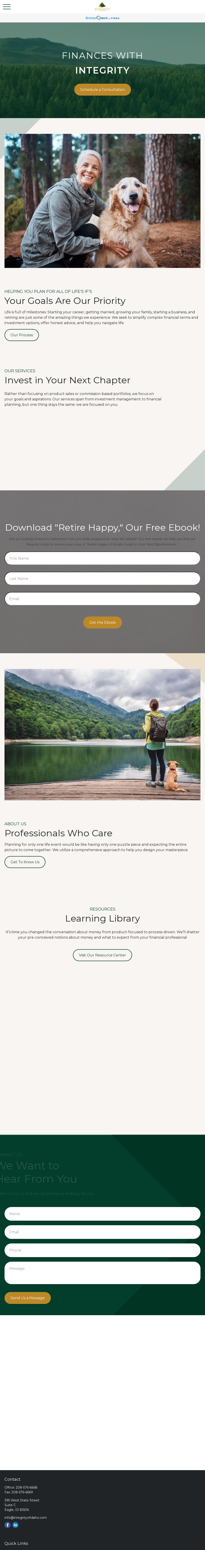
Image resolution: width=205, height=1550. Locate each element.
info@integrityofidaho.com (26, 1518)
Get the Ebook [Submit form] (102, 622)
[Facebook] (8, 1525)
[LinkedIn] (15, 1525)
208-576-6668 (26, 1487)
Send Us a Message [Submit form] (28, 1298)
